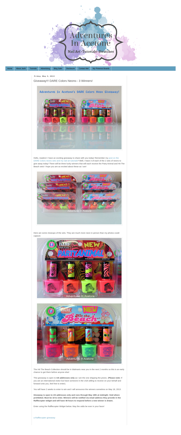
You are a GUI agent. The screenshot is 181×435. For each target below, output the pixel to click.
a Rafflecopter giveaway (44, 418)
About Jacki (21, 68)
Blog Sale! (58, 68)
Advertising (45, 68)
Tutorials (33, 68)
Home (9, 68)
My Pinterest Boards (101, 68)
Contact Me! (84, 68)
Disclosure (70, 68)
